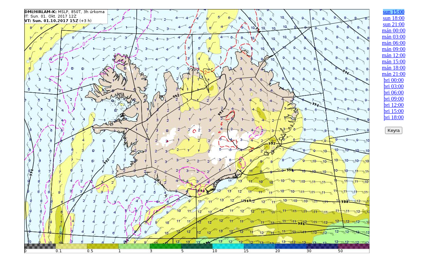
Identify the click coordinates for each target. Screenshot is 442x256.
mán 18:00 (393, 68)
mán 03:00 (393, 37)
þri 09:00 (394, 99)
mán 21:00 (393, 74)
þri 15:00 (394, 111)
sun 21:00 (394, 24)
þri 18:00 (394, 117)
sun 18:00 (394, 18)
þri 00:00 (394, 80)
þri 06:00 (394, 92)
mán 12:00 (393, 55)
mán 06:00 (393, 43)
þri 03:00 (394, 86)
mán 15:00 (393, 61)
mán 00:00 (393, 30)
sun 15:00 (394, 12)
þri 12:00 (394, 105)
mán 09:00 (393, 49)
